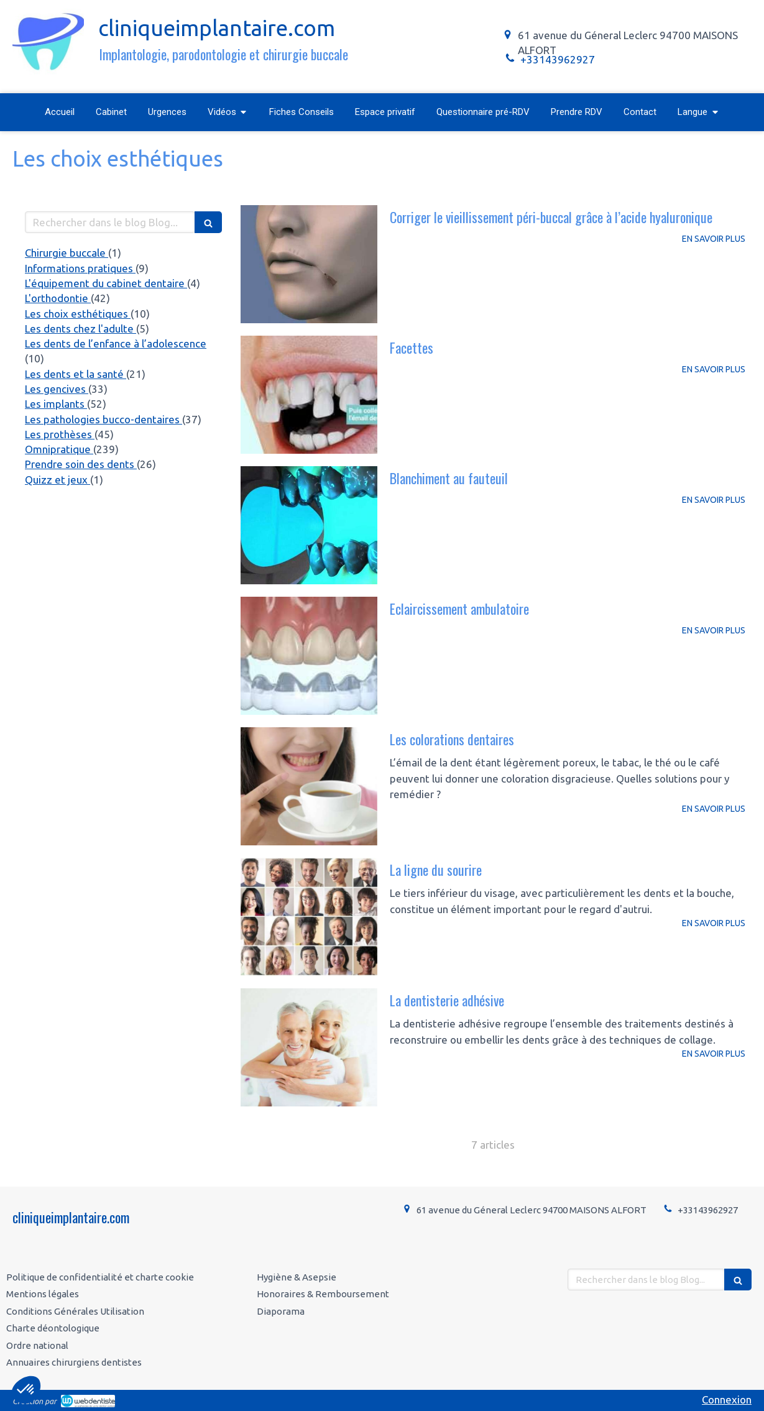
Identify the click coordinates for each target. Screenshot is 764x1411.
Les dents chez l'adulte (80, 328)
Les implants (56, 404)
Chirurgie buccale (66, 253)
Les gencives (56, 389)
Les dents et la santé (75, 374)
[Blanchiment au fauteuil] (309, 525)
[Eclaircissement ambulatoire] (309, 656)
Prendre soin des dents (81, 464)
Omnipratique (59, 449)
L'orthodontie (58, 298)
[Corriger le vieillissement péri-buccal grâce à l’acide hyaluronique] (309, 264)
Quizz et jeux (57, 479)
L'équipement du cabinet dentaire (106, 283)
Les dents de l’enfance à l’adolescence (115, 343)
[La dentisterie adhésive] (309, 1047)
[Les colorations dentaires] (309, 786)
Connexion (727, 1399)
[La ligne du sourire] (309, 917)
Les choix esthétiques (78, 313)
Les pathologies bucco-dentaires (103, 419)
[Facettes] (309, 395)
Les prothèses (59, 434)
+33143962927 (557, 59)
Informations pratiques (80, 268)
